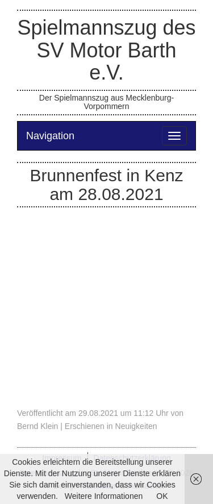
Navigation (50, 135)
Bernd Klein (37, 426)
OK (162, 496)
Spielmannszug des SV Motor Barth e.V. (106, 50)
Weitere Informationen (104, 496)
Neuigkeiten (136, 426)
